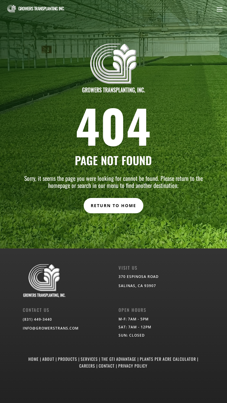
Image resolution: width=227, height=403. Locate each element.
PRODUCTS (67, 359)
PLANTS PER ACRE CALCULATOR (168, 359)
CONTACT (107, 366)
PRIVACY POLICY (132, 366)
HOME (33, 359)
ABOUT (48, 359)
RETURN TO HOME (113, 205)
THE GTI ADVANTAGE (118, 359)
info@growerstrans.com (51, 328)
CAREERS (87, 366)
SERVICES (89, 359)
